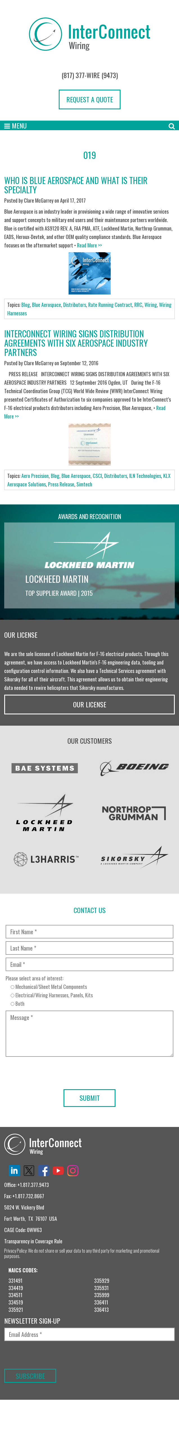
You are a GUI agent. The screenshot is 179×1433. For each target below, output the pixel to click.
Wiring (150, 304)
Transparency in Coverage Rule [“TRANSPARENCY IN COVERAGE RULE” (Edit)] (33, 1244)
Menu (15, 125)
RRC (138, 304)
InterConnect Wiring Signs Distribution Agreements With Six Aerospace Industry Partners (76, 342)
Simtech (84, 484)
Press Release (61, 484)
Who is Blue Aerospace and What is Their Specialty (76, 185)
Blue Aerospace (46, 304)
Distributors (74, 304)
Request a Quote (89, 99)
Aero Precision (35, 475)
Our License (89, 707)
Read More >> (89, 245)
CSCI (97, 475)
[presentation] (89, 1106)
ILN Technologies (145, 475)
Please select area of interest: (89, 994)
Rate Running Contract (110, 304)
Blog (25, 304)
